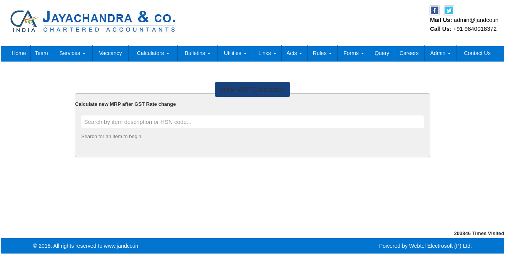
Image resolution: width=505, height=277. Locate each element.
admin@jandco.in (476, 20)
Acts (294, 53)
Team (41, 53)
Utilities (235, 53)
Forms (353, 53)
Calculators (153, 53)
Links (267, 53)
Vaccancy (110, 53)
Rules (322, 53)
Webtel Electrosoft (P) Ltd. (440, 246)
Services (72, 53)
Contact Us (477, 53)
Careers (409, 53)
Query (382, 53)
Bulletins (198, 53)
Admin (440, 53)
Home (19, 53)
